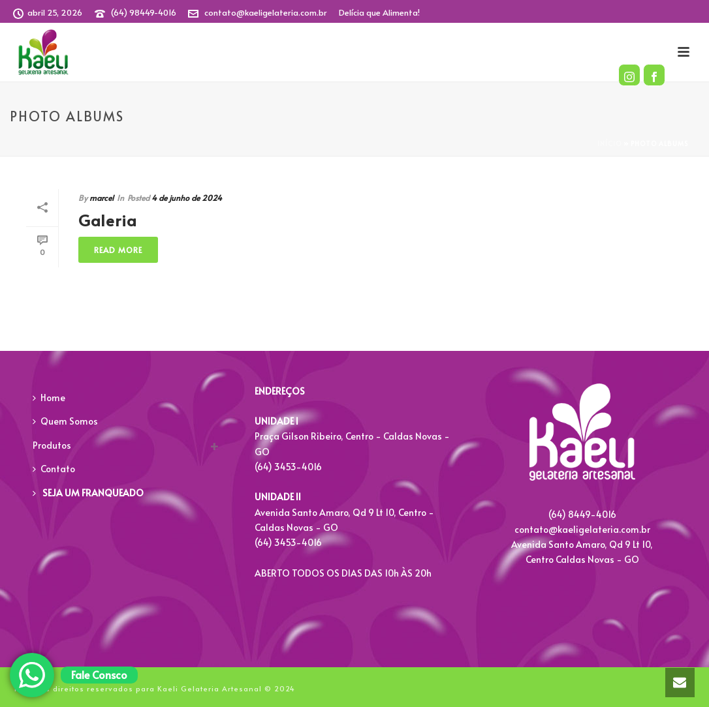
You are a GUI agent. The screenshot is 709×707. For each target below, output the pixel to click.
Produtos (52, 445)
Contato (54, 468)
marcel (101, 197)
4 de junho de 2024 (186, 197)
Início (609, 143)
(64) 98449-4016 (143, 12)
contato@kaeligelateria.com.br (265, 12)
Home (49, 397)
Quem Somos (65, 421)
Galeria (107, 220)
